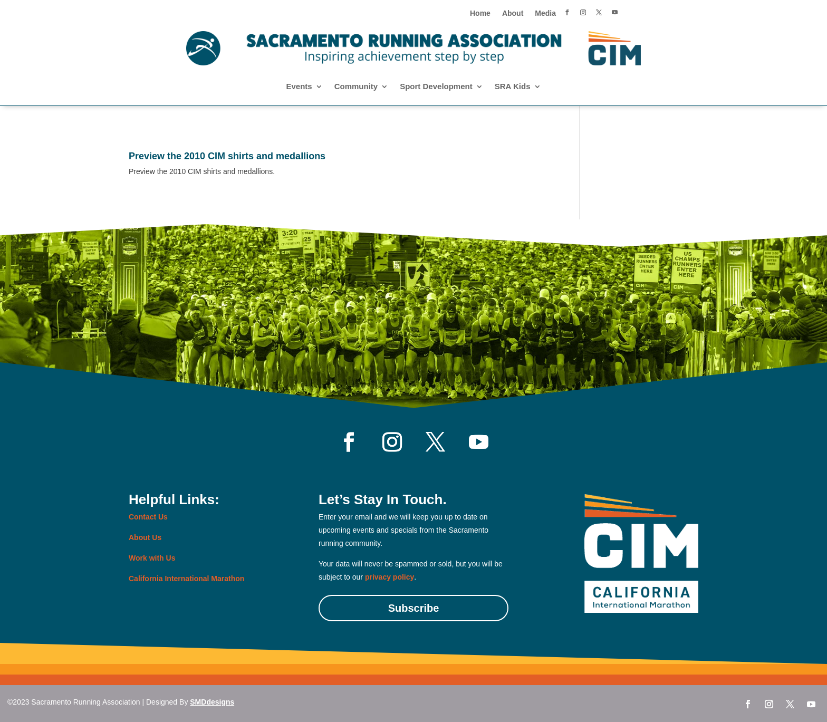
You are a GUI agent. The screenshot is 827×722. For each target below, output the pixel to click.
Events (299, 87)
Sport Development (436, 87)
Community (356, 87)
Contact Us (148, 517)
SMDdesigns (212, 702)
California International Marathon (186, 578)
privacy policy (389, 577)
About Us (145, 537)
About (512, 13)
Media (545, 13)
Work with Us (152, 558)
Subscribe (413, 608)
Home (480, 13)
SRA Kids (513, 87)
